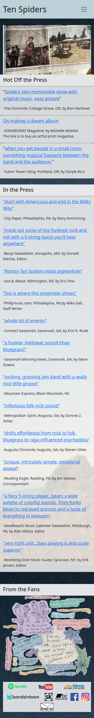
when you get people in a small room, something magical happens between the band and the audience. (46, 155)
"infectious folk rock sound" (31, 406)
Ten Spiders (24, 9)
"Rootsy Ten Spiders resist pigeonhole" (42, 271)
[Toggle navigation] (84, 9)
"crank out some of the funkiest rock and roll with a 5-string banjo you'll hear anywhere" (45, 236)
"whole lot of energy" (25, 320)
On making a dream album (30, 121)
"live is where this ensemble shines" (40, 293)
